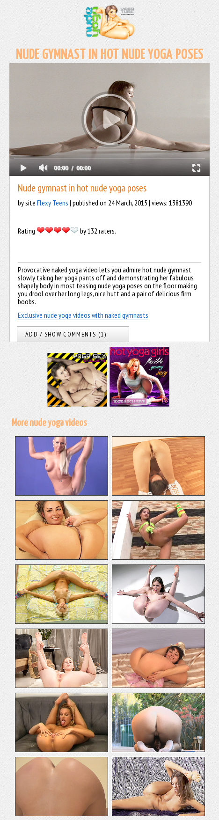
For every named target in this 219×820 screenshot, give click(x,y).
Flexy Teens (52, 202)
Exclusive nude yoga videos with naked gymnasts (83, 315)
